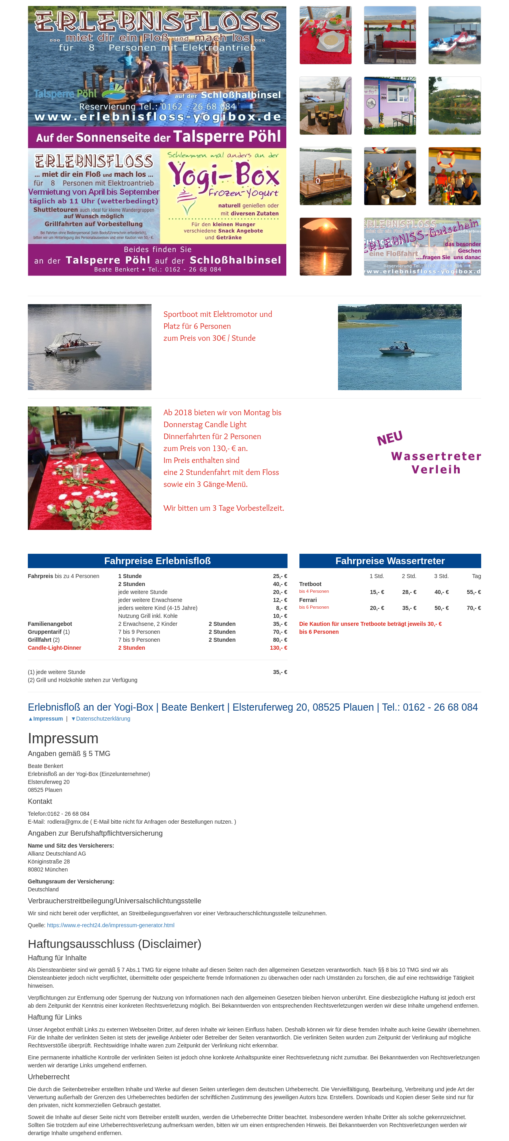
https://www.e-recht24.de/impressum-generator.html (111, 925)
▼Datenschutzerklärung (100, 718)
